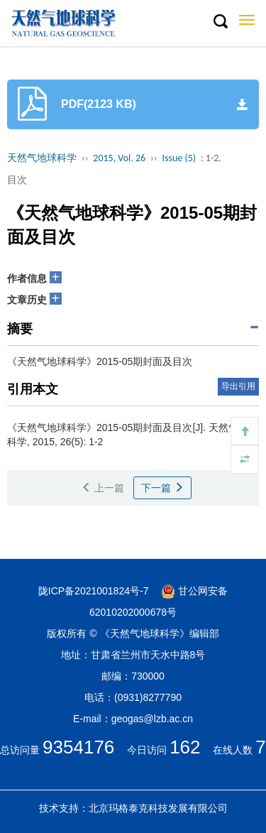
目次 (17, 179)
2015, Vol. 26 (119, 158)
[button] (220, 22)
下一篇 (162, 488)
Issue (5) (179, 158)
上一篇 (103, 488)
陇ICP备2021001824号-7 (93, 591)
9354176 (78, 747)
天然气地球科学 (42, 158)
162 (185, 747)
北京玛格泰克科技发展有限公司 (158, 808)
